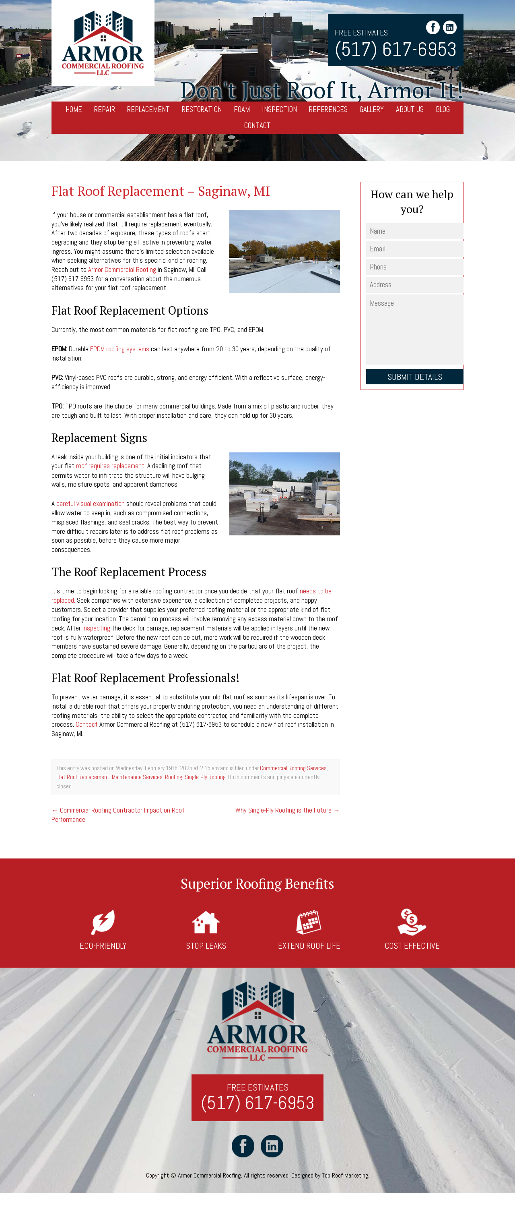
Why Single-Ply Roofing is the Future (287, 808)
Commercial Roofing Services (293, 766)
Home (74, 109)
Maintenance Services (137, 775)
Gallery (372, 109)
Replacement (148, 109)
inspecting (96, 626)
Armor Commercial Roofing (123, 269)
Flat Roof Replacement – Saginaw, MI (164, 191)
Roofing (173, 775)
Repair (104, 109)
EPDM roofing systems (120, 348)
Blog (443, 109)
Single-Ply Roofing (205, 775)
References (328, 109)
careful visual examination (91, 503)
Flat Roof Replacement (82, 775)
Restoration (202, 109)
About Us (410, 109)
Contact (257, 125)
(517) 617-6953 (396, 49)
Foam (242, 109)
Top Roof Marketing (344, 1175)
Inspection (279, 109)
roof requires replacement (111, 465)
